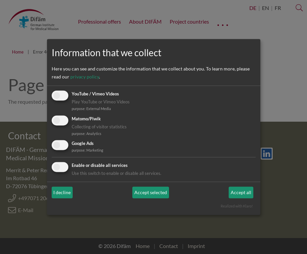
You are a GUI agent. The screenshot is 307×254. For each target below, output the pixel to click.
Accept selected (150, 192)
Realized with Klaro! (237, 206)
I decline (62, 192)
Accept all (241, 192)
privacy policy (84, 76)
